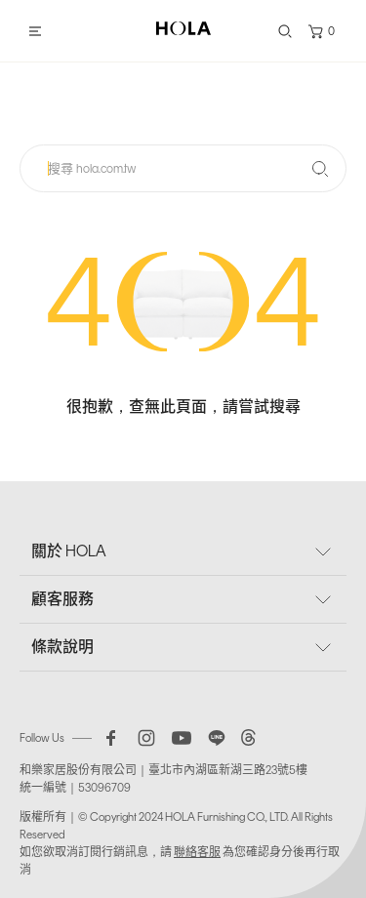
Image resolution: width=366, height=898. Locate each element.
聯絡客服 (197, 852)
